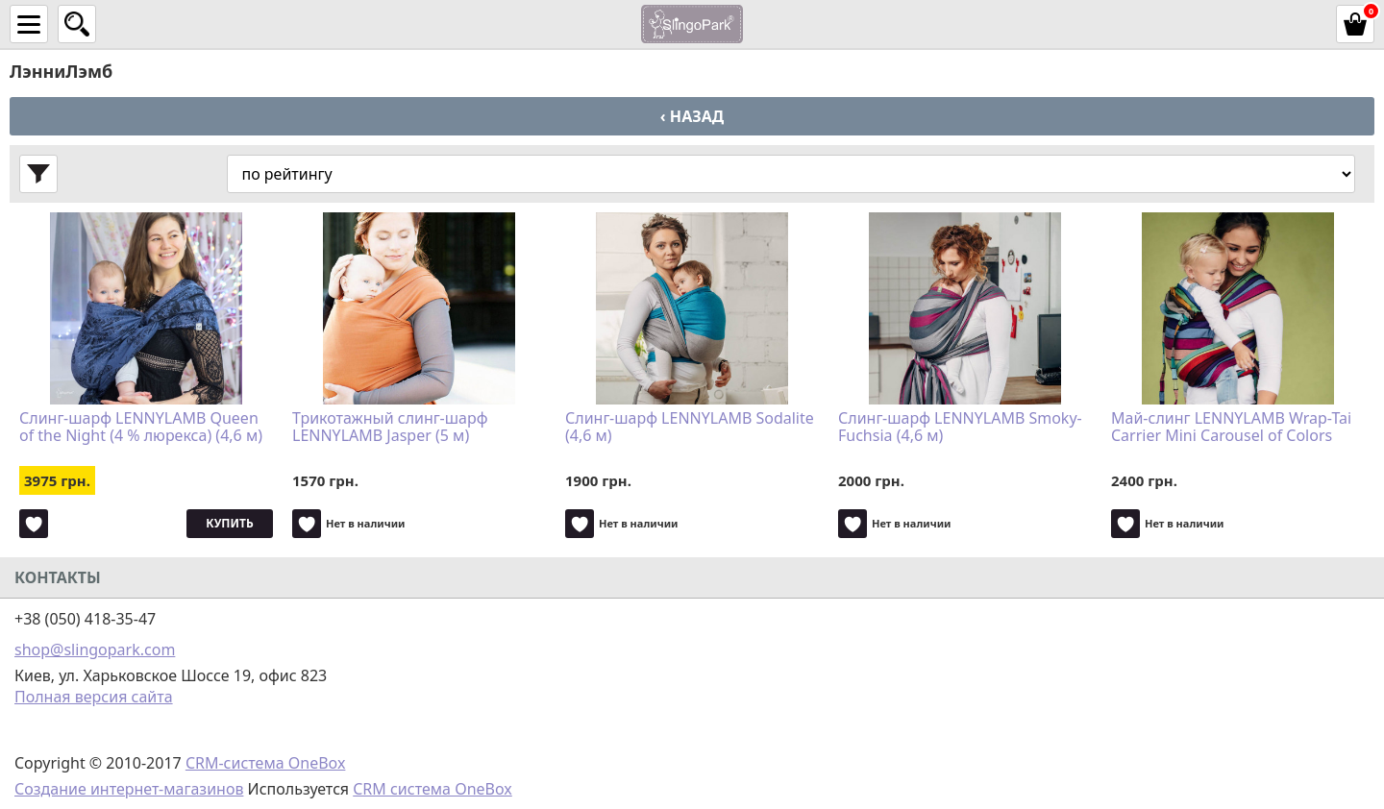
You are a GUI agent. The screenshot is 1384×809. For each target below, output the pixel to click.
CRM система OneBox (432, 788)
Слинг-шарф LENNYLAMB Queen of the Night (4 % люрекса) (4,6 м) (140, 427)
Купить (229, 523)
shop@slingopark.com (94, 649)
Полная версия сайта (93, 696)
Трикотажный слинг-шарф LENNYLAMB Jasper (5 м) (389, 427)
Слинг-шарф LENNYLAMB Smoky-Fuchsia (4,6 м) (960, 427)
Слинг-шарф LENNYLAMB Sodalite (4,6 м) (689, 427)
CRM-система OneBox (265, 762)
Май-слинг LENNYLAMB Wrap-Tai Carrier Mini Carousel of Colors (1231, 427)
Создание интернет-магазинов (128, 788)
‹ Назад (692, 116)
